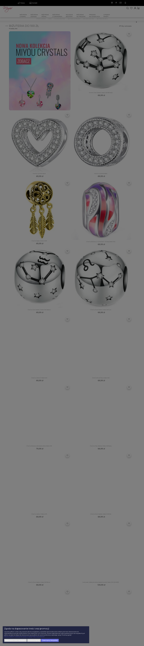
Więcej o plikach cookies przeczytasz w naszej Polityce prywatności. (24, 636)
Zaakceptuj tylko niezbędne (15, 640)
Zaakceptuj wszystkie (50, 640)
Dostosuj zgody (34, 640)
